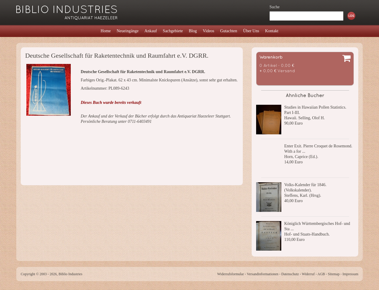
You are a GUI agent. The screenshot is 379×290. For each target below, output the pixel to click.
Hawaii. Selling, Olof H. (304, 118)
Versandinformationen (262, 274)
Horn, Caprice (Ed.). (301, 156)
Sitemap (333, 274)
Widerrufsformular (230, 274)
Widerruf (308, 274)
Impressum (350, 274)
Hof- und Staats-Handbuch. (307, 234)
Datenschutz (290, 274)
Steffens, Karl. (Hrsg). (302, 195)
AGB (321, 274)
